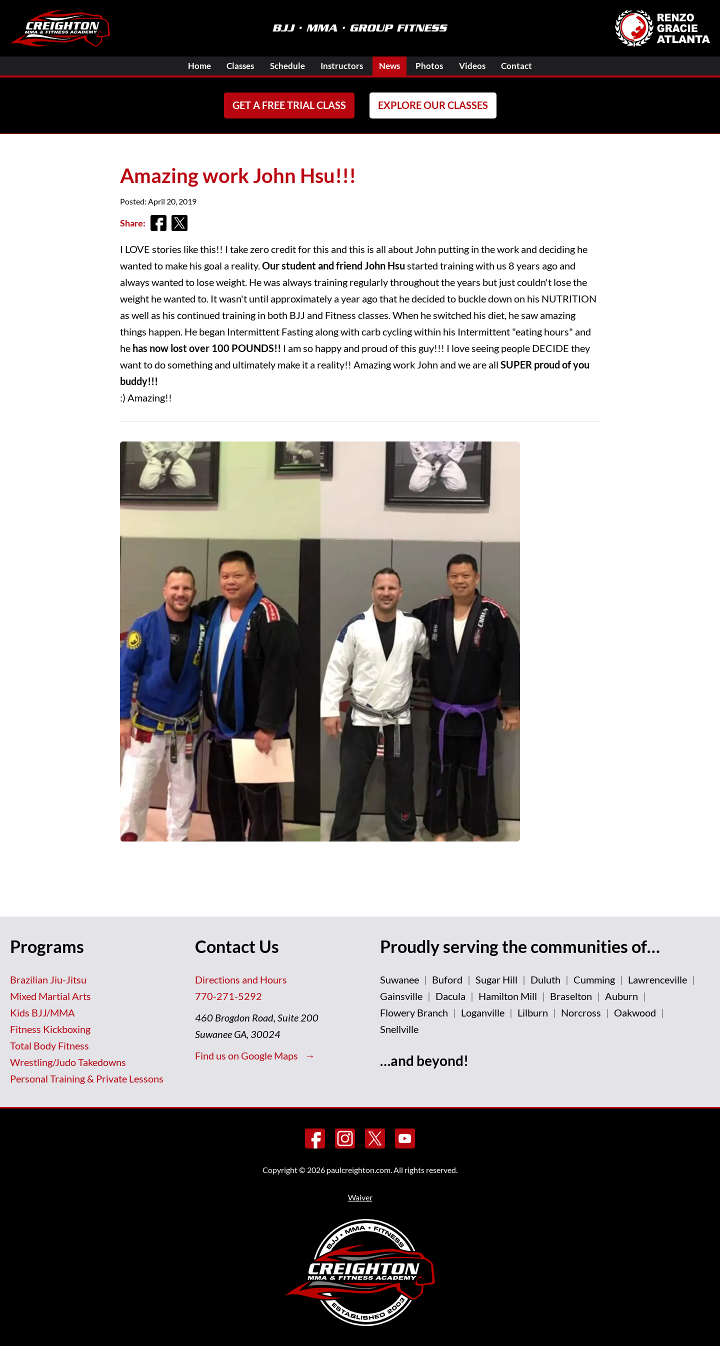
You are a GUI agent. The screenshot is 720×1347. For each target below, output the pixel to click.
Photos (436, 66)
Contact (530, 66)
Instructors (341, 66)
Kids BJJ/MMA (42, 1013)
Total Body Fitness (49, 1046)
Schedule (282, 66)
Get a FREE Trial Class (289, 106)
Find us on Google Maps (247, 1056)
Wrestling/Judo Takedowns (68, 1062)
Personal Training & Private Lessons (87, 1079)
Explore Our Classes (433, 106)
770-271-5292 (228, 996)
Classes (231, 66)
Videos (482, 66)
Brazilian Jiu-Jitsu (48, 980)
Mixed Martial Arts (50, 996)
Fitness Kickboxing (50, 1030)
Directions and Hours (241, 980)
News (393, 66)
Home (186, 66)
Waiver (360, 1198)
